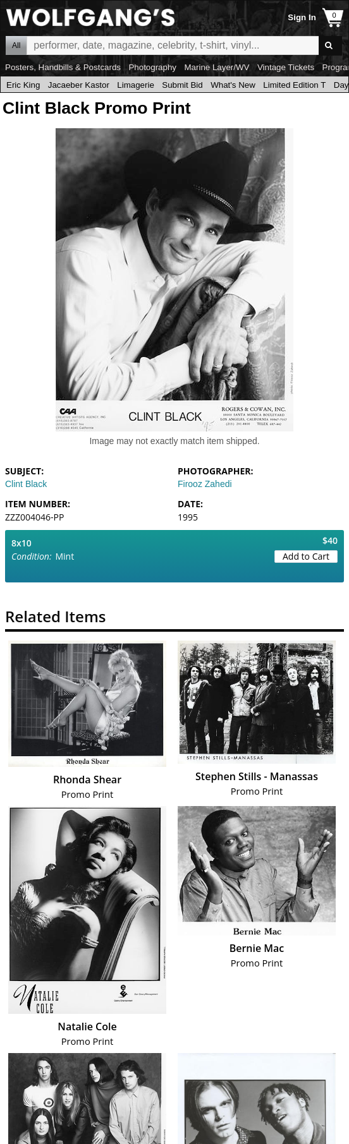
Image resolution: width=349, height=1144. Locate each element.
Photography (152, 67)
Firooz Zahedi (205, 484)
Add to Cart (306, 556)
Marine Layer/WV (216, 67)
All (16, 45)
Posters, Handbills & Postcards (63, 67)
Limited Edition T (294, 85)
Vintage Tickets (285, 67)
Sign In (301, 17)
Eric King (23, 85)
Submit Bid (182, 85)
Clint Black (26, 484)
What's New (233, 85)
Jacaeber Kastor (78, 85)
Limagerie (135, 85)
